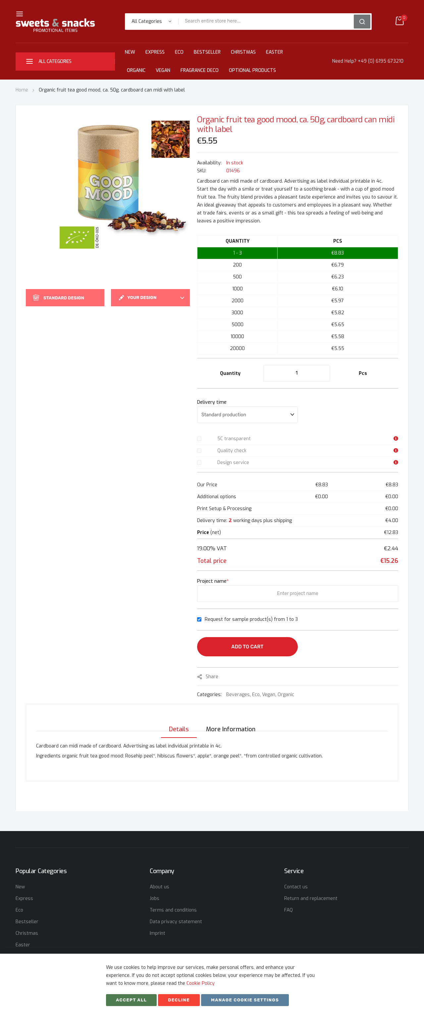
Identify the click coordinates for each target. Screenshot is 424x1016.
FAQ (288, 910)
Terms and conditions (173, 910)
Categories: (210, 694)
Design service (233, 462)
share (212, 677)
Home (22, 90)
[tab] (177, 722)
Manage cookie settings (245, 999)
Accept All (131, 999)
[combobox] (268, 21)
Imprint (157, 933)
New (130, 52)
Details (177, 723)
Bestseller (207, 52)
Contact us (296, 887)
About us (159, 887)
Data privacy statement (176, 922)
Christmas (243, 52)
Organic (136, 70)
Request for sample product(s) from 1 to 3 (251, 619)
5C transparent (234, 439)
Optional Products (252, 70)
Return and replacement (311, 898)
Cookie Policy (200, 983)
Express (155, 52)
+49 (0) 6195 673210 (380, 61)
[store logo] (55, 25)
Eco (179, 52)
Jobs (154, 898)
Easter (274, 52)
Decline (179, 999)
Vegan (163, 70)
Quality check (231, 451)
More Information (230, 723)
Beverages (238, 694)
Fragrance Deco (200, 70)
